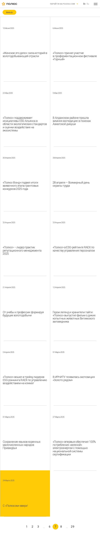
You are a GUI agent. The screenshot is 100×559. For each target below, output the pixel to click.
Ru (88, 4)
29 (72, 526)
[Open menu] (95, 3)
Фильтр (9, 12)
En (84, 4)
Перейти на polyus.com (62, 4)
